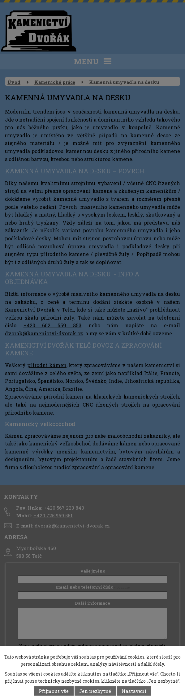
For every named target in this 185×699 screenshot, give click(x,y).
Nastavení (134, 691)
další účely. (153, 664)
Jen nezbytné (95, 691)
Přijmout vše (54, 691)
